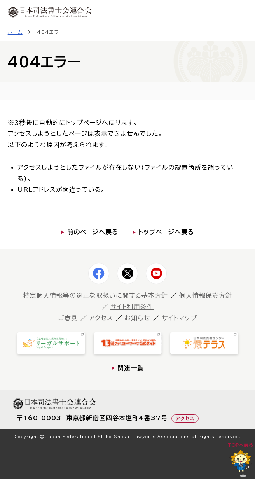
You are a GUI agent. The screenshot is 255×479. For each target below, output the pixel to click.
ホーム (15, 32)
